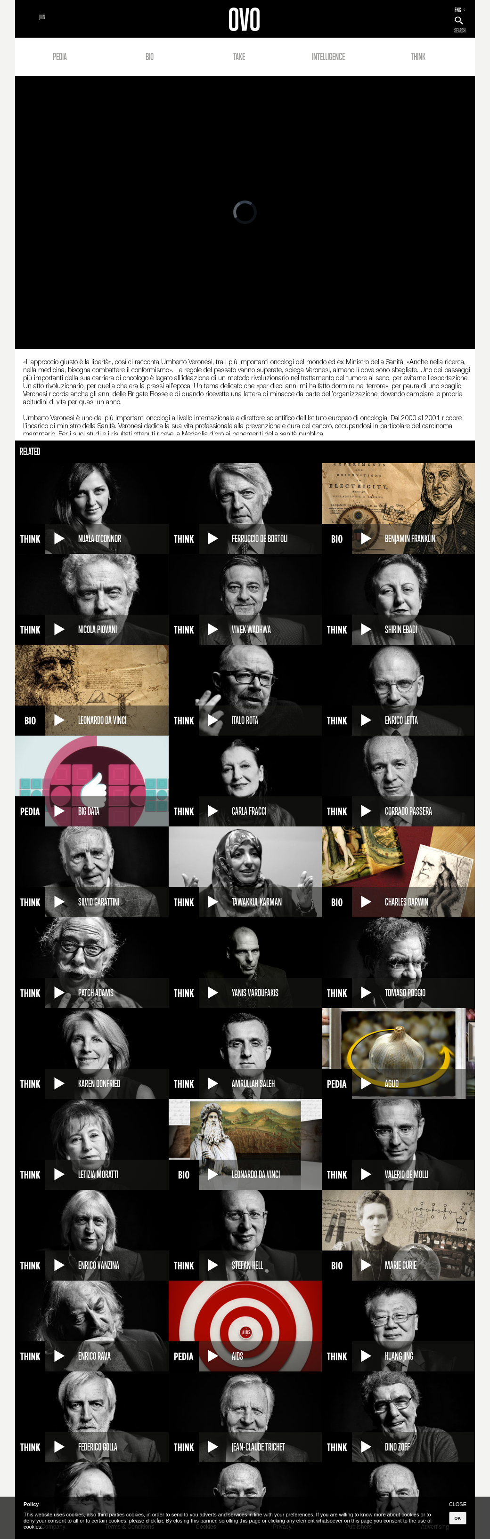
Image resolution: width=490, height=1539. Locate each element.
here (160, 1520)
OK (458, 1518)
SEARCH (460, 30)
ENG (458, 10)
